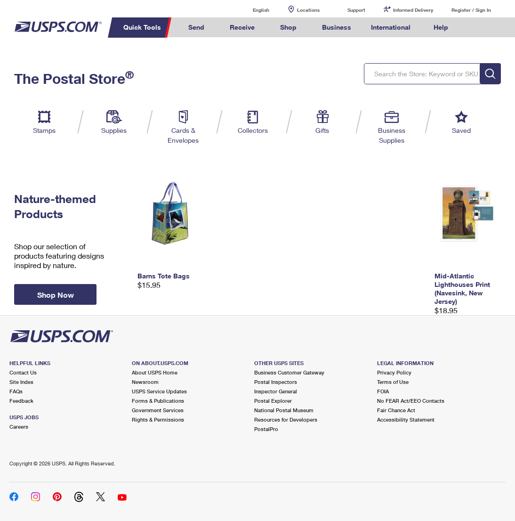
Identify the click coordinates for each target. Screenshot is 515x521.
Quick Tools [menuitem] (142, 27)
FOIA (383, 391)
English (251, 9)
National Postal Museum (284, 410)
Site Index (21, 382)
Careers (18, 426)
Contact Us (23, 372)
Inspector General (275, 391)
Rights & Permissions (158, 419)
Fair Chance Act (396, 410)
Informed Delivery (413, 10)
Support (356, 10)
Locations (308, 10)
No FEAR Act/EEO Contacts (410, 401)
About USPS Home (154, 372)
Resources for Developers (285, 419)
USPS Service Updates (159, 391)
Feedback (21, 401)
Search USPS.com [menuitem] (473, 27)
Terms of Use (393, 382)
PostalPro (266, 429)
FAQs (16, 391)
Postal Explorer (273, 401)
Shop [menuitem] (288, 27)
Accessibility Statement (406, 419)
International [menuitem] (390, 27)
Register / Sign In (471, 10)
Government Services (158, 410)
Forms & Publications (158, 401)
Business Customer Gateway (289, 372)
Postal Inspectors (275, 382)
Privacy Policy (394, 372)
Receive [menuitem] (242, 27)
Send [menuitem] (196, 27)
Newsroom (145, 382)
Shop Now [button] (55, 294)
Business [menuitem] (336, 27)
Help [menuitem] (441, 27)
